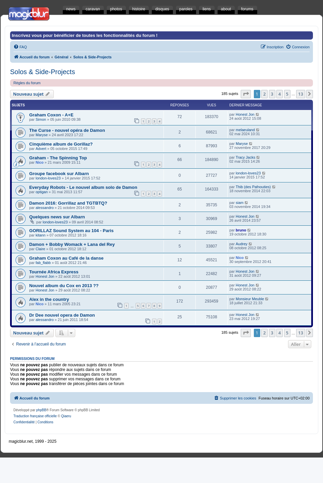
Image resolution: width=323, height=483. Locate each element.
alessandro (45, 208)
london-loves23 (48, 178)
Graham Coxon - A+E (51, 114)
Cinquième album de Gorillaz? (61, 144)
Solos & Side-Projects (42, 71)
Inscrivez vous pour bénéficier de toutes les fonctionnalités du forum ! (84, 35)
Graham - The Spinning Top (58, 157)
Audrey (241, 244)
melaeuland (245, 130)
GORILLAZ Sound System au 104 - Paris (71, 230)
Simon (41, 119)
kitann (40, 235)
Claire (40, 249)
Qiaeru (66, 416)
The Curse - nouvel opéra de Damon (67, 130)
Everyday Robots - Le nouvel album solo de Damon (83, 187)
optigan (42, 192)
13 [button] (300, 94)
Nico (40, 162)
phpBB (41, 410)
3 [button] (272, 94)
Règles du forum (27, 83)
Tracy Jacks (245, 157)
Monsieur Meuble (250, 299)
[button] (246, 94)
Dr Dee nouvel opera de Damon (62, 315)
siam (239, 203)
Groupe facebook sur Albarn (59, 173)
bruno (241, 230)
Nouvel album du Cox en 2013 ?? (64, 285)
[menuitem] (20, 47)
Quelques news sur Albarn (57, 216)
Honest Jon (245, 114)
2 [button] (264, 94)
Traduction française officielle (35, 416)
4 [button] (279, 94)
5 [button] (287, 94)
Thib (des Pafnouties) (253, 187)
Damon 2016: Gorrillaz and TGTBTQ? (68, 203)
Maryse (42, 135)
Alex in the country (49, 299)
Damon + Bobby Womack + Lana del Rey (72, 244)
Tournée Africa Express (54, 271)
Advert (41, 149)
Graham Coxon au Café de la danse (66, 258)
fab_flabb (43, 263)
